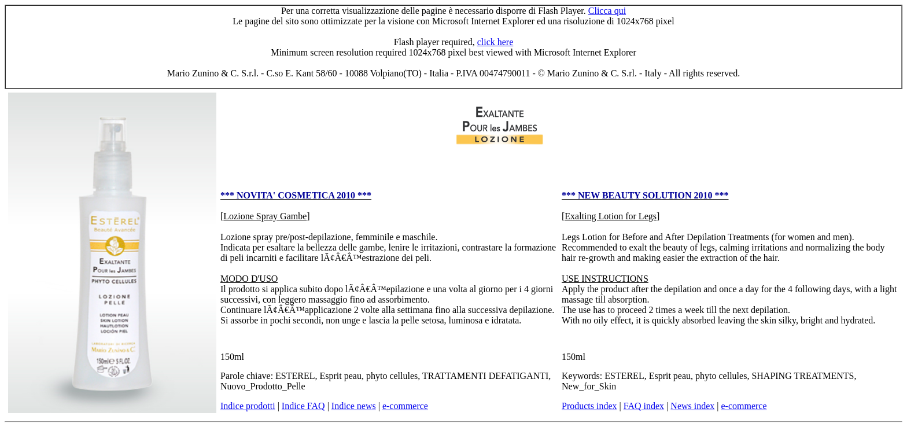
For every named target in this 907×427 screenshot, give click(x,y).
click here (495, 42)
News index (692, 406)
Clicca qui (607, 11)
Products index (589, 406)
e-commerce (405, 406)
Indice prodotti (247, 406)
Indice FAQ (303, 406)
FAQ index (644, 406)
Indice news (353, 406)
